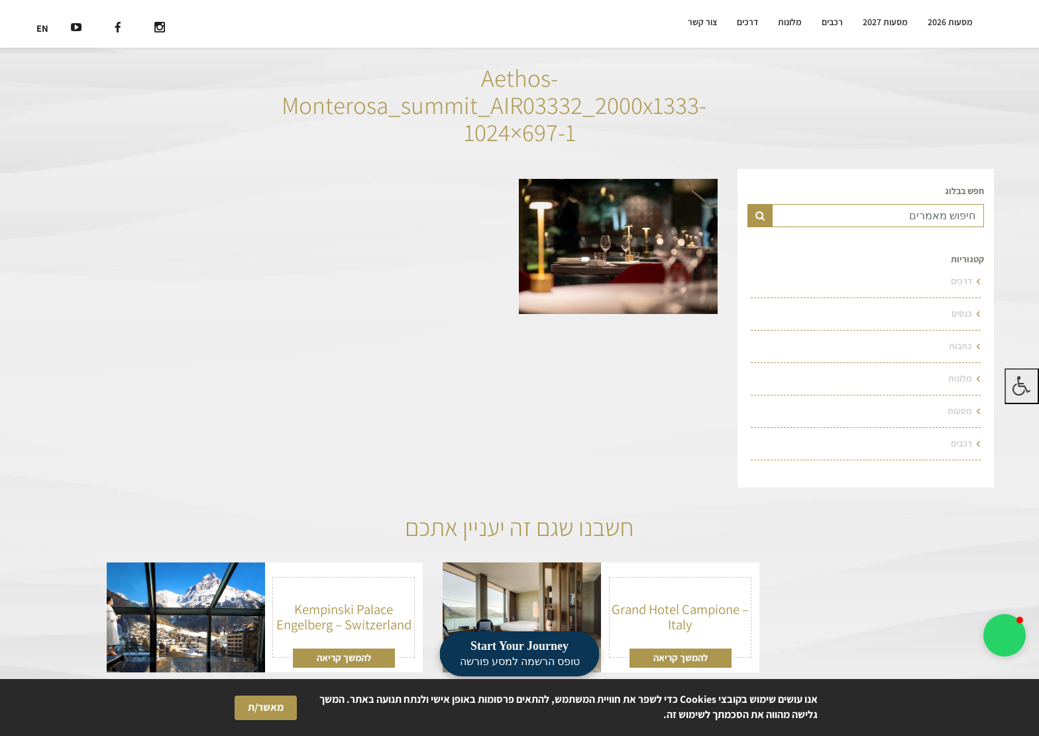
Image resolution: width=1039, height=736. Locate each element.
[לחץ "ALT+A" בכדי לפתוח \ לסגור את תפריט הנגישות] (1022, 386)
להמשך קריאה (680, 657)
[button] (1004, 635)
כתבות (960, 346)
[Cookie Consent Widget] (519, 707)
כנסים (962, 313)
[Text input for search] (878, 215)
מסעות (960, 411)
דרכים (747, 22)
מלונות (790, 22)
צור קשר (702, 22)
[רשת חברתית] (159, 29)
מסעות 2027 (885, 22)
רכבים (832, 22)
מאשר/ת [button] (266, 707)
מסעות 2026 (950, 22)
